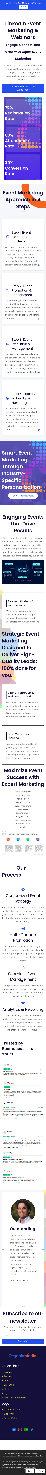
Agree (23, 7)
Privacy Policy (10, 1418)
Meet (6, 1389)
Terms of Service (12, 1409)
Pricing (7, 1376)
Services (8, 1372)
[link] (23, 1064)
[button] (3, 1249)
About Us (8, 1380)
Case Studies (10, 1385)
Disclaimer (9, 1414)
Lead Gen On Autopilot (15, 1398)
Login (6, 1393)
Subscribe (23, 1341)
